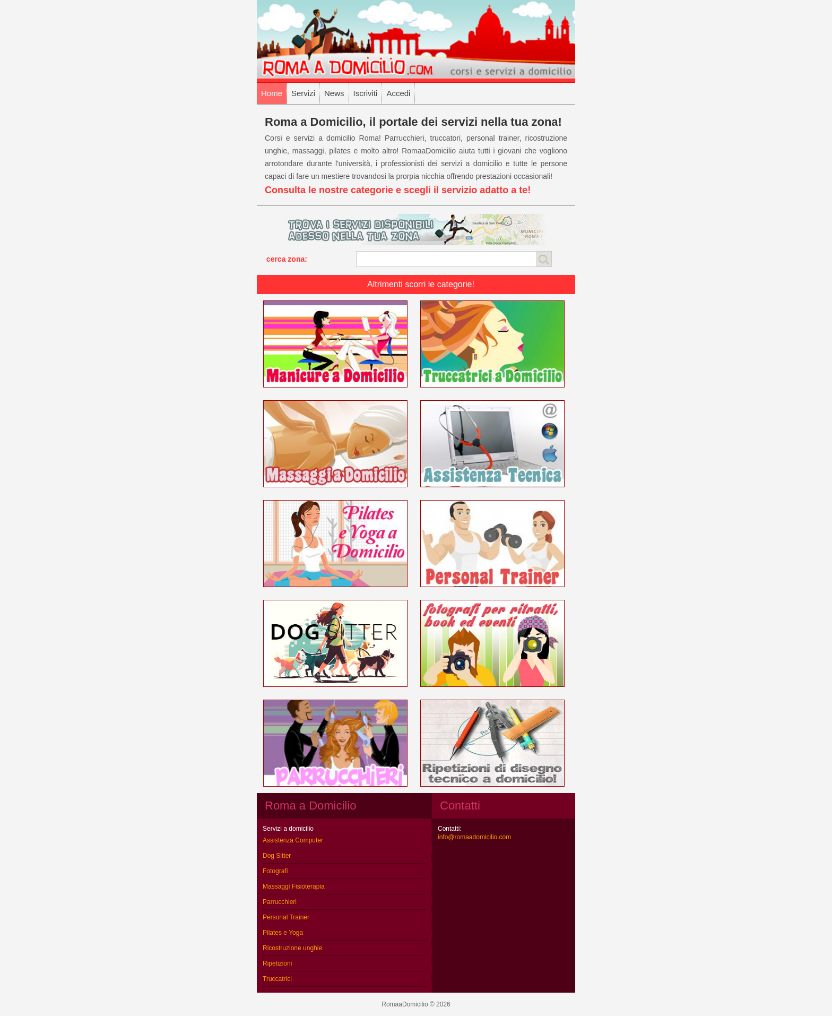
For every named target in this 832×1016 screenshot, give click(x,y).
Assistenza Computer (293, 840)
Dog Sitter (277, 855)
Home (271, 93)
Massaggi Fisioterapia (294, 886)
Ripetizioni (277, 963)
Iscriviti (365, 93)
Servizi (303, 93)
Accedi (398, 93)
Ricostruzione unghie (292, 948)
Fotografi (275, 871)
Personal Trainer (286, 917)
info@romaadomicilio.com (474, 837)
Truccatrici (277, 979)
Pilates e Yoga (283, 932)
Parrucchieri (280, 902)
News (334, 93)
